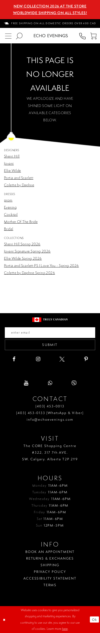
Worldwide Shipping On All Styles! (50, 12)
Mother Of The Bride (21, 221)
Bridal (8, 228)
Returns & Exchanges (50, 558)
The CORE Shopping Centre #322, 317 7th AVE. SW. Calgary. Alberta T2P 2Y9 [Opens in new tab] (50, 452)
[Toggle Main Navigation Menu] (8, 36)
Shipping (50, 565)
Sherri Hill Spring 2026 (22, 244)
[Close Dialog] (4, 619)
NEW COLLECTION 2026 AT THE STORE (50, 6)
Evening (10, 207)
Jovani (9, 163)
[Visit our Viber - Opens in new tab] (74, 383)
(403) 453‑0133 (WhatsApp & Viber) (49, 413)
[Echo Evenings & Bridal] (51, 35)
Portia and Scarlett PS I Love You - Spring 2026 (41, 265)
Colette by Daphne (19, 185)
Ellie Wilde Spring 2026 (23, 258)
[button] (93, 36)
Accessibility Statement (50, 578)
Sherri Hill (12, 156)
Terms (50, 585)
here (65, 629)
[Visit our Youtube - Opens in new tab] (26, 383)
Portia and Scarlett (18, 177)
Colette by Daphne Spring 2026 (29, 272)
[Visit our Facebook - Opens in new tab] (14, 359)
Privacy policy (50, 571)
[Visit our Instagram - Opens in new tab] (38, 359)
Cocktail (11, 214)
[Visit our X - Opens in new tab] (62, 359)
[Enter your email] (50, 332)
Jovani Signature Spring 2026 (27, 251)
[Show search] (19, 36)
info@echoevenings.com (50, 419)
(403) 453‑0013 (50, 406)
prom (8, 200)
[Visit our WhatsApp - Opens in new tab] (50, 383)
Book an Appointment (50, 551)
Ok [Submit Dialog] (94, 619)
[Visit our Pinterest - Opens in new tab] (86, 359)
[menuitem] (50, 23)
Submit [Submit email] (50, 344)
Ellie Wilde (12, 170)
